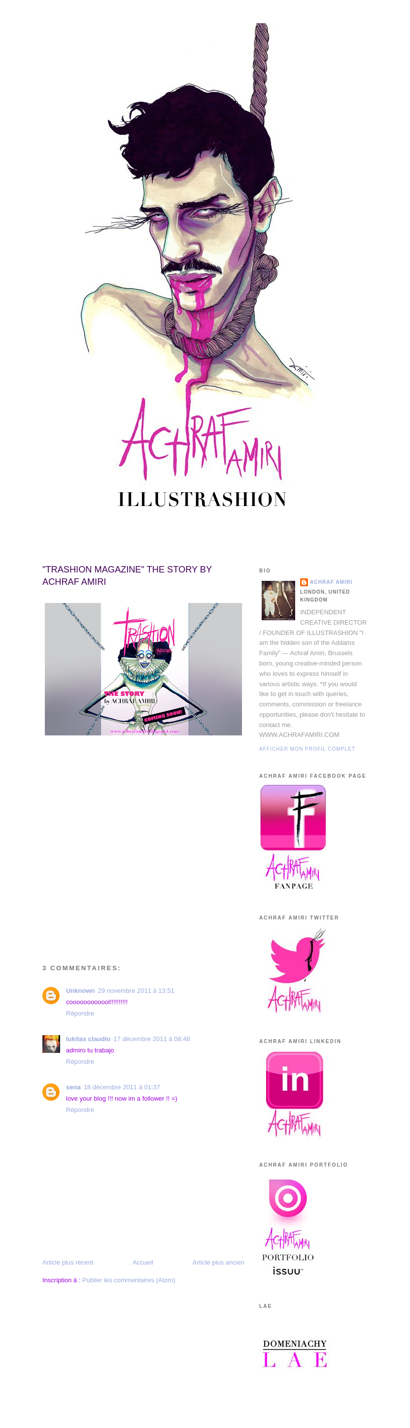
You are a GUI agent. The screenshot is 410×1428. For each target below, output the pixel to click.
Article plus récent (67, 1262)
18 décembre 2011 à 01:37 (122, 1087)
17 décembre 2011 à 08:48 (151, 1039)
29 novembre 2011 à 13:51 (136, 990)
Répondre (80, 1013)
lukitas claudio (88, 1039)
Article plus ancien (219, 1262)
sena (73, 1087)
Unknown (80, 990)
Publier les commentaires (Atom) (128, 1280)
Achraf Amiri (331, 582)
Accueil (143, 1262)
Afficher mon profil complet (307, 749)
